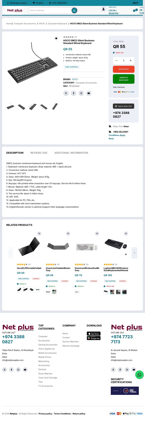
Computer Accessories (25, 23)
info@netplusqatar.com (13, 360)
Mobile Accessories (47, 353)
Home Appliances (46, 349)
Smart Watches (45, 373)
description (14, 156)
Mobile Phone (44, 357)
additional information (71, 156)
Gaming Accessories (47, 344)
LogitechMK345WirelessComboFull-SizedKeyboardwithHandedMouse (116, 272)
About (65, 333)
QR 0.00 (142, 11)
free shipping (71, 67)
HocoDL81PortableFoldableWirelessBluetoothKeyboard (29, 271)
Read (111, 138)
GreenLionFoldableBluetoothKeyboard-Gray (58, 272)
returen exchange (71, 346)
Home (9, 23)
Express (36, 282)
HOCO (42, 23)
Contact (66, 337)
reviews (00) (38, 156)
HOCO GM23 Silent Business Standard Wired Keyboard (79, 42)
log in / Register (113, 12)
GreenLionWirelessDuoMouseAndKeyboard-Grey (87, 272)
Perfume (42, 369)
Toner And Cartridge (47, 377)
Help (135, 3)
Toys (40, 382)
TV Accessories (45, 386)
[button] (134, 256)
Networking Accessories (44, 363)
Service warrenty (71, 341)
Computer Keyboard (57, 23)
